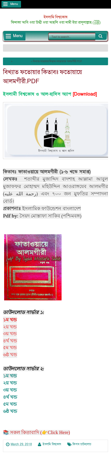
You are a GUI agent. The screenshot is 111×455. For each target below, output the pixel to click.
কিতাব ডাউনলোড (82, 444)
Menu (14, 4)
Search (101, 36)
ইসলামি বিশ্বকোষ (55, 17)
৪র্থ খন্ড (10, 397)
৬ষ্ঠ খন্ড (10, 411)
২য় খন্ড (10, 382)
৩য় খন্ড (10, 389)
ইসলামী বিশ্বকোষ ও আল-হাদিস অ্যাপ (37, 94)
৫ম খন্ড (10, 404)
